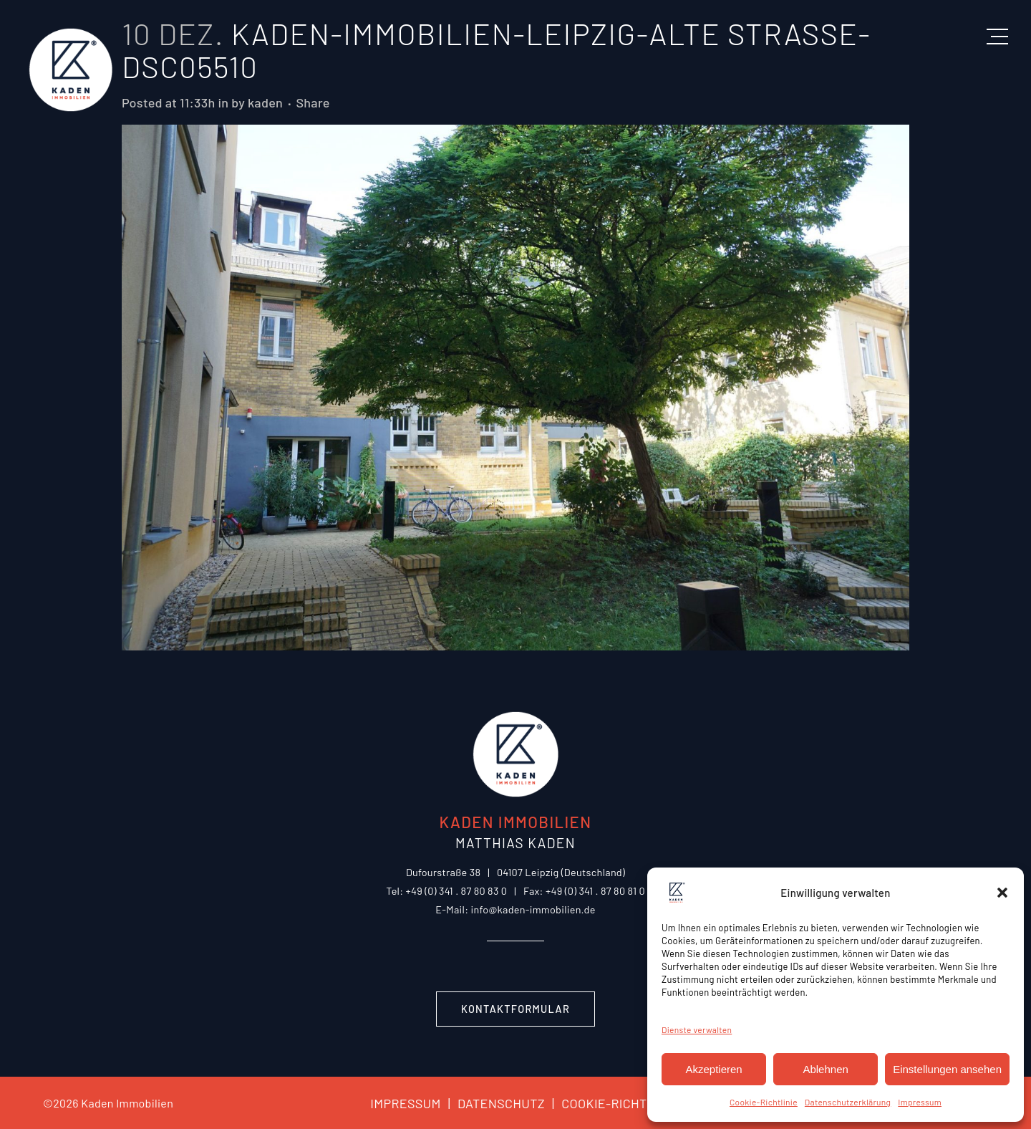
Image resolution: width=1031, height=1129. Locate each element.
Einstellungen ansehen (947, 1069)
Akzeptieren (713, 1069)
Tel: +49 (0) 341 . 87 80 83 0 (446, 891)
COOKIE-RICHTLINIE (612, 1103)
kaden (265, 102)
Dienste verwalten (697, 1029)
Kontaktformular (515, 1009)
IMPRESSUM (405, 1103)
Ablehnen (825, 1069)
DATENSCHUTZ (493, 1103)
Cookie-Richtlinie (764, 1102)
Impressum (920, 1102)
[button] (1002, 892)
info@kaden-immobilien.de (532, 909)
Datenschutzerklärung (848, 1102)
